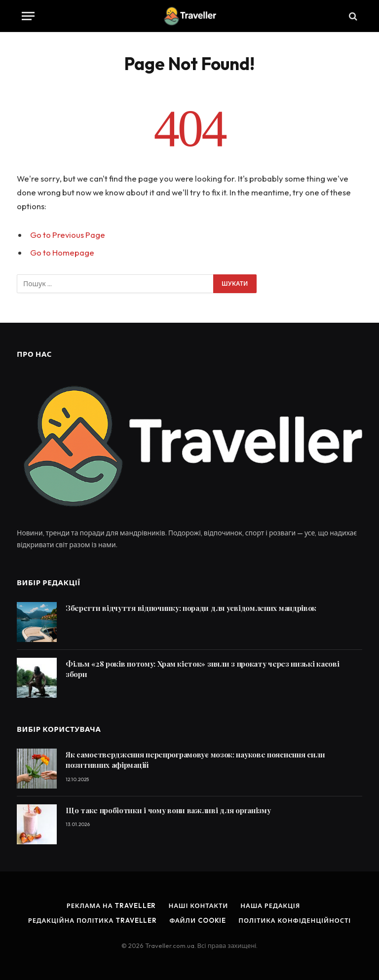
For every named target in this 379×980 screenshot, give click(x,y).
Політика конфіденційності (294, 920)
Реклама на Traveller (111, 905)
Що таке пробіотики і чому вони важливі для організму (168, 810)
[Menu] (28, 16)
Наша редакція (270, 905)
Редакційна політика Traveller (92, 920)
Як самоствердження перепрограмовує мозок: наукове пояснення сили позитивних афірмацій (195, 760)
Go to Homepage (62, 252)
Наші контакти (198, 905)
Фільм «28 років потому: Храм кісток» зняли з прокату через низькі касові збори (202, 669)
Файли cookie (197, 920)
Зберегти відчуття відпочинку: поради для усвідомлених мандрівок (191, 608)
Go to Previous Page (67, 234)
